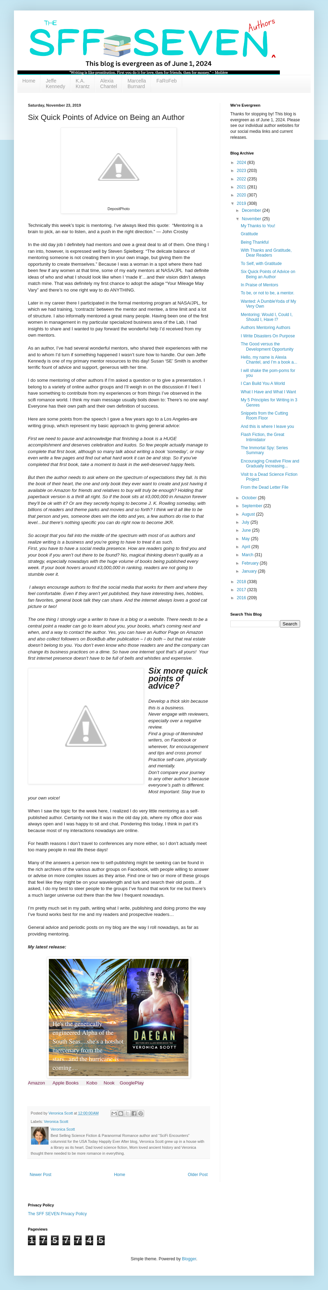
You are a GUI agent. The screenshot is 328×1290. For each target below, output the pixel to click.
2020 (242, 195)
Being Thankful (255, 242)
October (250, 497)
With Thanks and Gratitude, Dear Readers (266, 253)
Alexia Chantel (108, 83)
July (246, 522)
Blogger (189, 1258)
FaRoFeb (166, 81)
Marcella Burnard (136, 83)
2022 (242, 179)
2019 (242, 203)
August (249, 514)
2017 (242, 589)
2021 (242, 187)
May (246, 538)
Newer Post (40, 1174)
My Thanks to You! (258, 225)
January (250, 571)
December (252, 210)
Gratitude (249, 233)
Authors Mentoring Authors (265, 327)
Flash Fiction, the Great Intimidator (262, 437)
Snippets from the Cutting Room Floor (264, 416)
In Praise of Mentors (259, 284)
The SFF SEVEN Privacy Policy (57, 1213)
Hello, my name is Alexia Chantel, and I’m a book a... (269, 360)
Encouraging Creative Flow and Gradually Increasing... (270, 463)
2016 (242, 597)
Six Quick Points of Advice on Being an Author (268, 274)
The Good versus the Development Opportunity (267, 346)
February (251, 563)
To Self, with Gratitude (261, 263)
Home (28, 81)
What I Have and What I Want (268, 391)
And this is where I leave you (267, 426)
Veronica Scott (56, 1121)
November (252, 218)
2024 (242, 162)
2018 (242, 581)
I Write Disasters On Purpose (268, 336)
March (248, 554)
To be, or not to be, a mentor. (267, 293)
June (247, 530)
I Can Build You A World (263, 383)
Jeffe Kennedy (55, 83)
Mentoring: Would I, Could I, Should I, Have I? (267, 317)
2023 (242, 170)
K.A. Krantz (83, 83)
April (246, 546)
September (252, 505)
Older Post (198, 1174)
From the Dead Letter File (265, 487)
